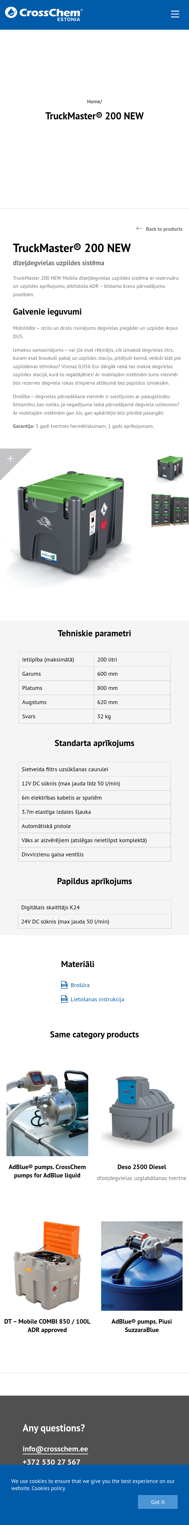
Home (93, 101)
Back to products (164, 229)
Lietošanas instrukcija (92, 999)
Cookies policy (48, 1488)
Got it (158, 1502)
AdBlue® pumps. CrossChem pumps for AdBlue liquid (47, 1171)
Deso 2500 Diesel (141, 1167)
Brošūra (75, 985)
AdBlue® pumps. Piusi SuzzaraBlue (141, 1325)
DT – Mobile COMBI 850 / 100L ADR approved (47, 1325)
